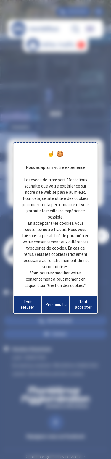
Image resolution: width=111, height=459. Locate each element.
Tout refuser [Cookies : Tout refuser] (27, 305)
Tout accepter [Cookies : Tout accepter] (83, 305)
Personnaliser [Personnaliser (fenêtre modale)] (57, 304)
